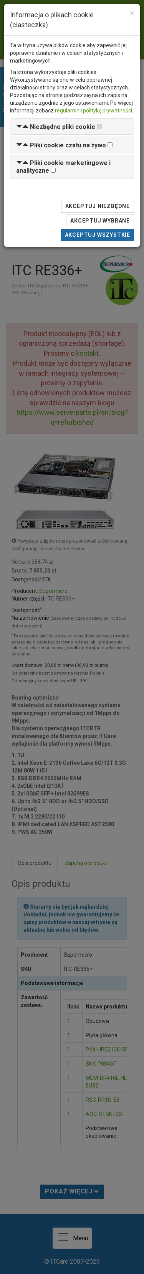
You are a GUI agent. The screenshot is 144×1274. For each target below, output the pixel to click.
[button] (55, 126)
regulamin (67, 110)
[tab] (72, 126)
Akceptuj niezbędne (97, 206)
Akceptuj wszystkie (97, 235)
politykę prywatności (107, 110)
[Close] (132, 13)
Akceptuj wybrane (100, 221)
